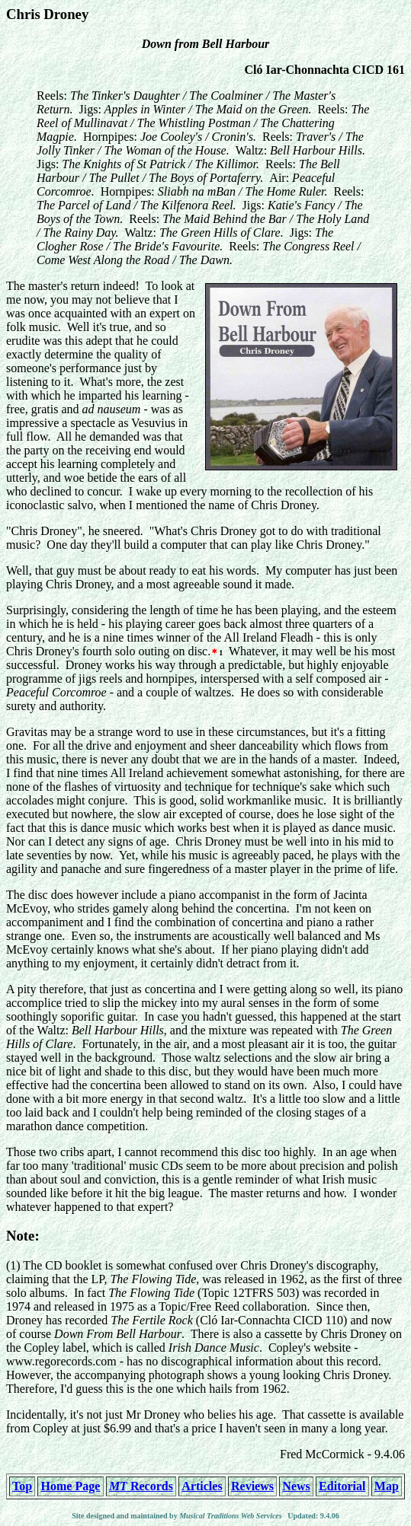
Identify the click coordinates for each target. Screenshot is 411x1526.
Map (386, 1486)
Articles (201, 1486)
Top (22, 1486)
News (296, 1486)
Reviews (252, 1486)
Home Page (71, 1486)
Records (141, 1486)
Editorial (342, 1486)
